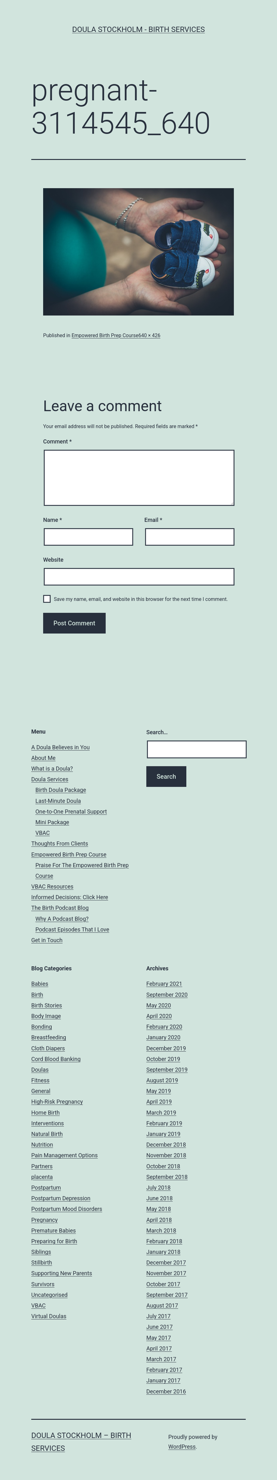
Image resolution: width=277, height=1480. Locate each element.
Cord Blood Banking (56, 1059)
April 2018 (159, 1220)
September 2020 (167, 994)
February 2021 (164, 983)
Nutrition (42, 1144)
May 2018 (158, 1209)
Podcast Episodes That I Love (72, 929)
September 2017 (167, 1295)
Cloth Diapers (48, 1048)
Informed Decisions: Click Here (69, 897)
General (40, 1091)
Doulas (39, 1069)
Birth (37, 994)
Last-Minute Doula (58, 801)
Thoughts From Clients (59, 843)
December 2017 (166, 1262)
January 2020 (163, 1037)
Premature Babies (53, 1230)
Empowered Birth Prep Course (105, 335)
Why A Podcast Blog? (61, 918)
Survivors (42, 1284)
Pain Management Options (64, 1155)
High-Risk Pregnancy (57, 1101)
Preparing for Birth (54, 1241)
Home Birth (45, 1112)
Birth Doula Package (60, 790)
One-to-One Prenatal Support (71, 811)
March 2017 (161, 1359)
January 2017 (163, 1380)
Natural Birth (47, 1134)
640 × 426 (149, 335)
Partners (42, 1166)
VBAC (42, 833)
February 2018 (164, 1241)
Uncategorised (49, 1295)
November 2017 (166, 1273)
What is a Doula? (52, 768)
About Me (43, 758)
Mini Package (52, 822)
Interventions (47, 1123)
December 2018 (166, 1144)
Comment (57, 441)
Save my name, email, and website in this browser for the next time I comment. (141, 599)
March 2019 (161, 1112)
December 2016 (166, 1391)
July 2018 (158, 1187)
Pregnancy (44, 1220)
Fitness (40, 1080)
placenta (42, 1177)
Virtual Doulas (48, 1316)
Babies (39, 983)
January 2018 (163, 1252)
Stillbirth (41, 1262)
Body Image (46, 1016)
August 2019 (162, 1080)
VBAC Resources (52, 886)
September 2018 (167, 1177)
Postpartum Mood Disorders (66, 1209)
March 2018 (161, 1230)
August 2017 (162, 1305)
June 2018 (159, 1198)
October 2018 (163, 1166)
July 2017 (158, 1316)
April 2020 (159, 1016)
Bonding (41, 1026)
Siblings (41, 1252)
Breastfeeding (48, 1037)
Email (153, 520)
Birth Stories (46, 1005)
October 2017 (163, 1284)
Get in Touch (47, 940)
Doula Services (49, 779)
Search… (157, 732)
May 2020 (158, 1005)
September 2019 (167, 1069)
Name (52, 520)
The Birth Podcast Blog (60, 907)
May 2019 (158, 1091)
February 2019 (164, 1123)
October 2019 (163, 1059)
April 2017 (159, 1348)
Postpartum (46, 1187)
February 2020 (164, 1026)
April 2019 (159, 1101)
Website (53, 559)
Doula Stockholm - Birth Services (138, 29)
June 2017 (159, 1327)
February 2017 (164, 1369)
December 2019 (166, 1048)
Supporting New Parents (61, 1273)
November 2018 (166, 1155)
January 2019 (163, 1134)
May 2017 (158, 1337)
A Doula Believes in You (60, 747)
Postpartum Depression (60, 1198)
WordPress (181, 1446)
